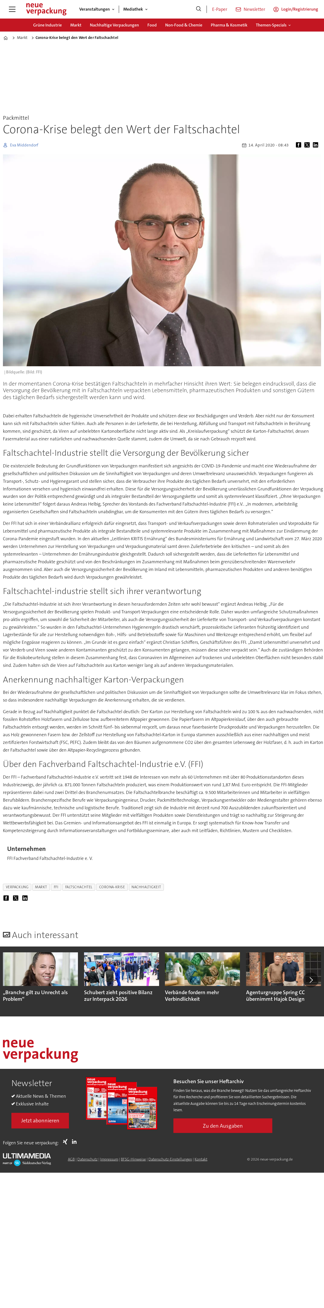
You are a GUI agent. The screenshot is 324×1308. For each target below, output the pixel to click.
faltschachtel (79, 887)
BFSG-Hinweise (133, 1159)
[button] (310, 979)
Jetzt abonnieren (40, 1120)
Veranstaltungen (94, 9)
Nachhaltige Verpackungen (114, 25)
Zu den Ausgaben (223, 1125)
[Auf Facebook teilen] (300, 145)
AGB (71, 1159)
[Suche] (198, 9)
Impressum (109, 1159)
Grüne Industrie (47, 25)
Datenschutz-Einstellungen (170, 1159)
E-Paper (219, 9)
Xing (67, 1141)
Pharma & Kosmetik (229, 25)
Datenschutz (87, 1159)
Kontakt (201, 1159)
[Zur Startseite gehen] (46, 9)
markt (41, 887)
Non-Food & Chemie (183, 25)
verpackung (17, 887)
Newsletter (254, 9)
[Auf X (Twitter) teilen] (308, 145)
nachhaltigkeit (146, 887)
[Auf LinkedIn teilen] (317, 145)
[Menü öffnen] (12, 9)
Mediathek (133, 9)
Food (152, 25)
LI (76, 1141)
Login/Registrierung (299, 9)
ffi (56, 887)
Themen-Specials (271, 25)
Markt (75, 25)
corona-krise (112, 887)
